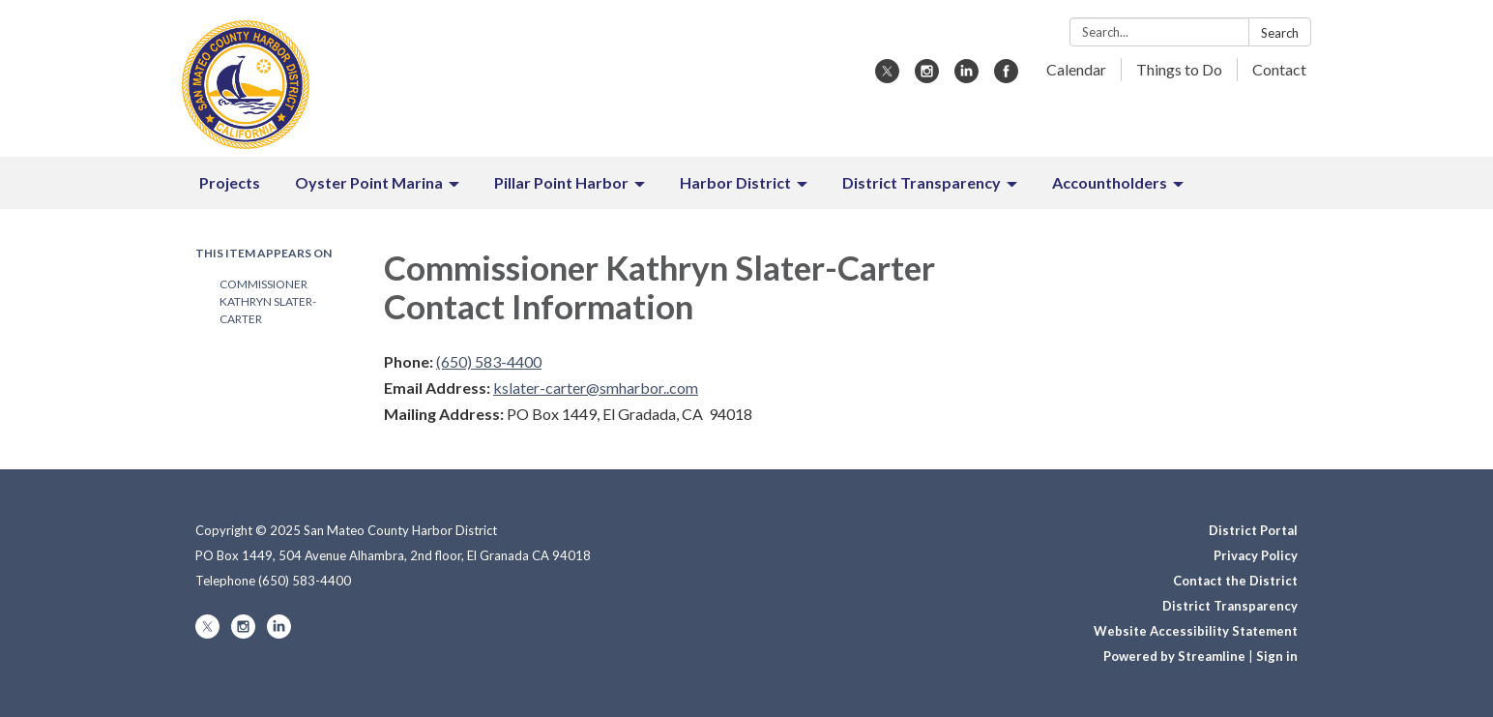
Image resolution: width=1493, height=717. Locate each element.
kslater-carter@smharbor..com (595, 387)
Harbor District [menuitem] (735, 182)
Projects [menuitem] (229, 182)
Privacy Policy (1256, 555)
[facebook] (1006, 77)
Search (1280, 33)
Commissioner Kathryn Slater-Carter (268, 301)
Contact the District (1235, 580)
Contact (1279, 69)
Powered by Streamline (1174, 656)
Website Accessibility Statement (1196, 631)
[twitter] (887, 77)
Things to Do (1179, 69)
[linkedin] (966, 77)
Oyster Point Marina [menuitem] (369, 182)
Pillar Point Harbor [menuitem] (561, 182)
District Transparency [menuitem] (921, 182)
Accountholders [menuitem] (1109, 182)
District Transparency (1230, 605)
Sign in (1277, 656)
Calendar (1076, 69)
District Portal (1253, 530)
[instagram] (927, 77)
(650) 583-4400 (489, 361)
